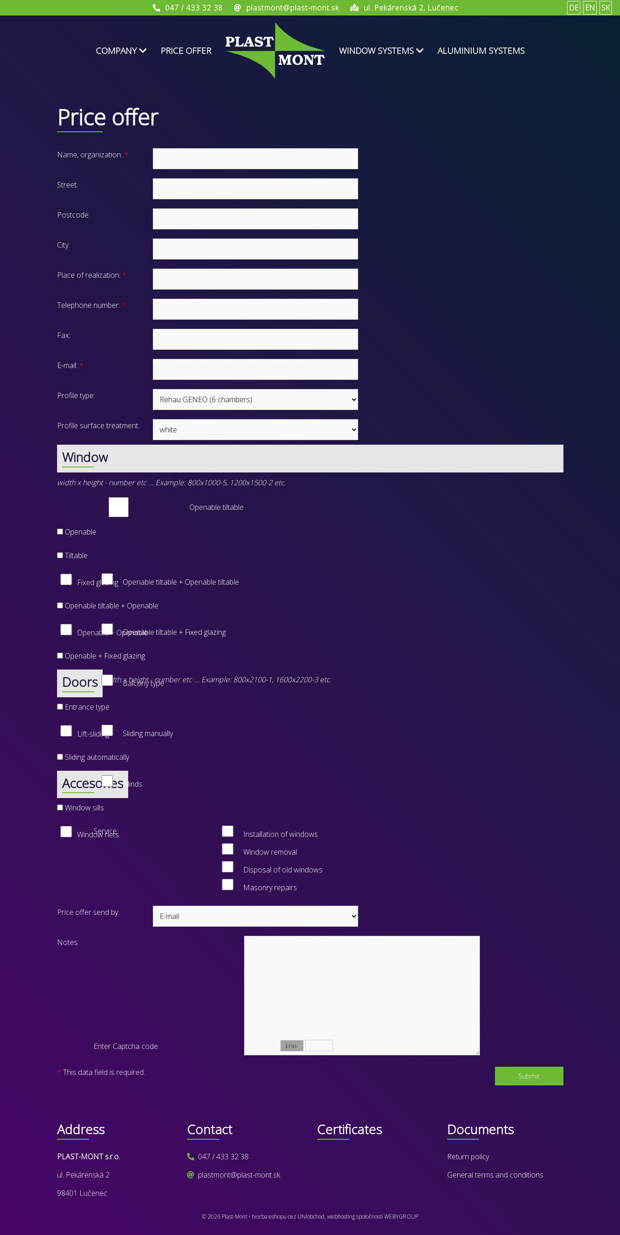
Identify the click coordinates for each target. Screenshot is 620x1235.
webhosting (341, 1216)
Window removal (270, 852)
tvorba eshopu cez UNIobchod (288, 1216)
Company (121, 51)
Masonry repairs (270, 887)
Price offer (186, 51)
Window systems (381, 51)
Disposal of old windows (283, 870)
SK (605, 8)
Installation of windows (280, 834)
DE (573, 8)
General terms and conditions (495, 1175)
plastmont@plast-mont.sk (239, 1175)
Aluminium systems (481, 51)
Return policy (468, 1157)
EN (590, 8)
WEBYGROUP (401, 1216)
